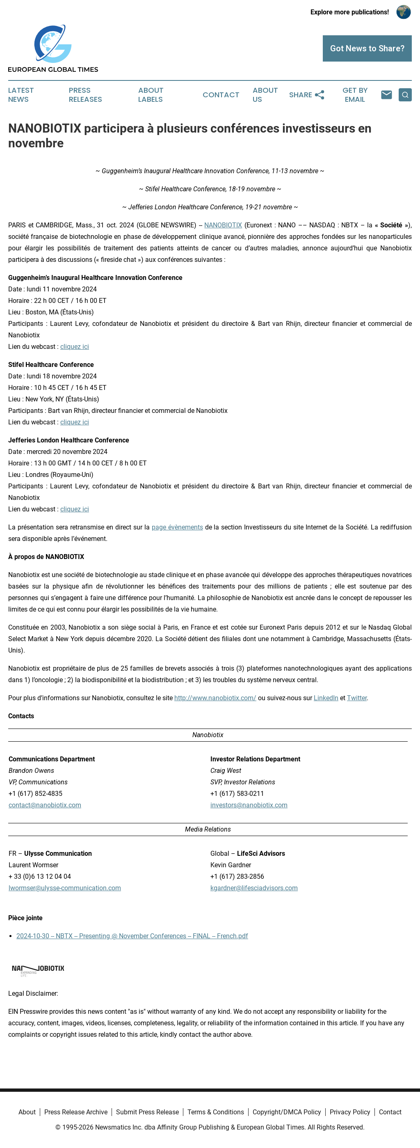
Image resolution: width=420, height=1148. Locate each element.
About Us (265, 95)
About (27, 1112)
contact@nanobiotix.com (45, 805)
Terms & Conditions (215, 1112)
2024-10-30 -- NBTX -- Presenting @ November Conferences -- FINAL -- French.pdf (132, 936)
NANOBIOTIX (223, 225)
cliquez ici (74, 347)
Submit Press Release (147, 1112)
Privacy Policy (350, 1112)
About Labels (151, 95)
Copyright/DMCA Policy (287, 1112)
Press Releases (85, 95)
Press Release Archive (75, 1112)
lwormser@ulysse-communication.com (65, 888)
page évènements (177, 527)
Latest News (21, 95)
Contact (221, 94)
